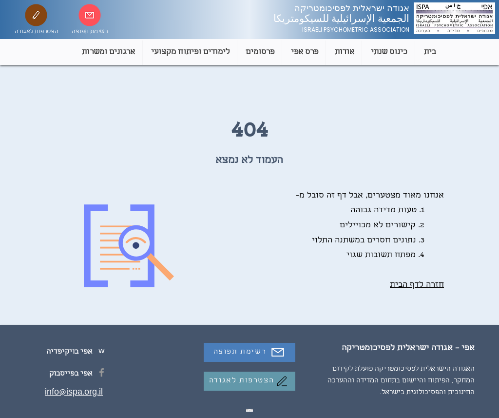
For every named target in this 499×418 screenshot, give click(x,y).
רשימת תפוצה (90, 32)
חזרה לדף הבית (417, 285)
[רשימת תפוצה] (249, 352)
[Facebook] (101, 372)
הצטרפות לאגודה (36, 32)
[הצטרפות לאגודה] (249, 381)
